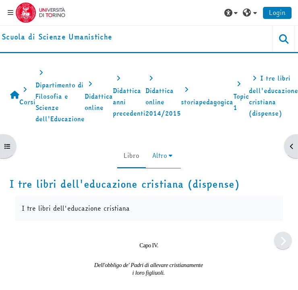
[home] (57, 37)
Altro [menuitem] (159, 155)
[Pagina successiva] (283, 241)
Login (277, 12)
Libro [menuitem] (131, 155)
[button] (232, 12)
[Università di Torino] (40, 12)
